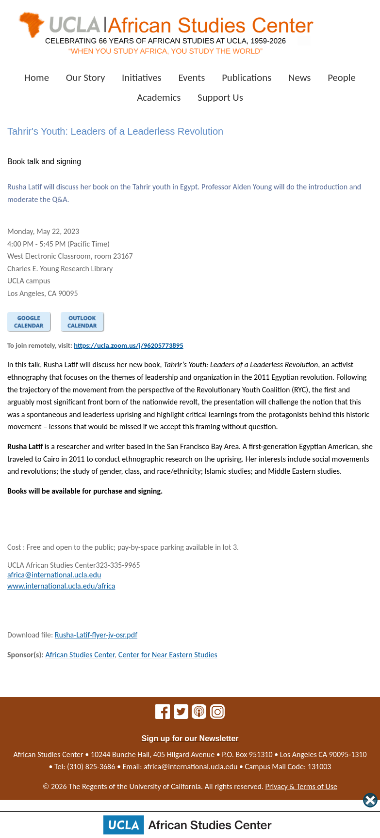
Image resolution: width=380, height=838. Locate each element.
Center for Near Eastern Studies (167, 654)
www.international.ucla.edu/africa (61, 585)
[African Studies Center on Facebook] (162, 714)
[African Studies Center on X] (181, 714)
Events (191, 77)
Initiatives (142, 77)
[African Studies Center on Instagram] (217, 714)
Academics (159, 97)
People (342, 77)
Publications (246, 77)
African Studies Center (80, 654)
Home (36, 77)
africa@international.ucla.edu (54, 574)
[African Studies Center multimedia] (199, 714)
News (299, 77)
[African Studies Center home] (165, 29)
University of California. (166, 786)
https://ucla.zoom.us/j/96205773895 (128, 345)
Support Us (220, 97)
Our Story (85, 77)
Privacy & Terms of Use (301, 786)
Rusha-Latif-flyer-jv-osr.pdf (96, 634)
